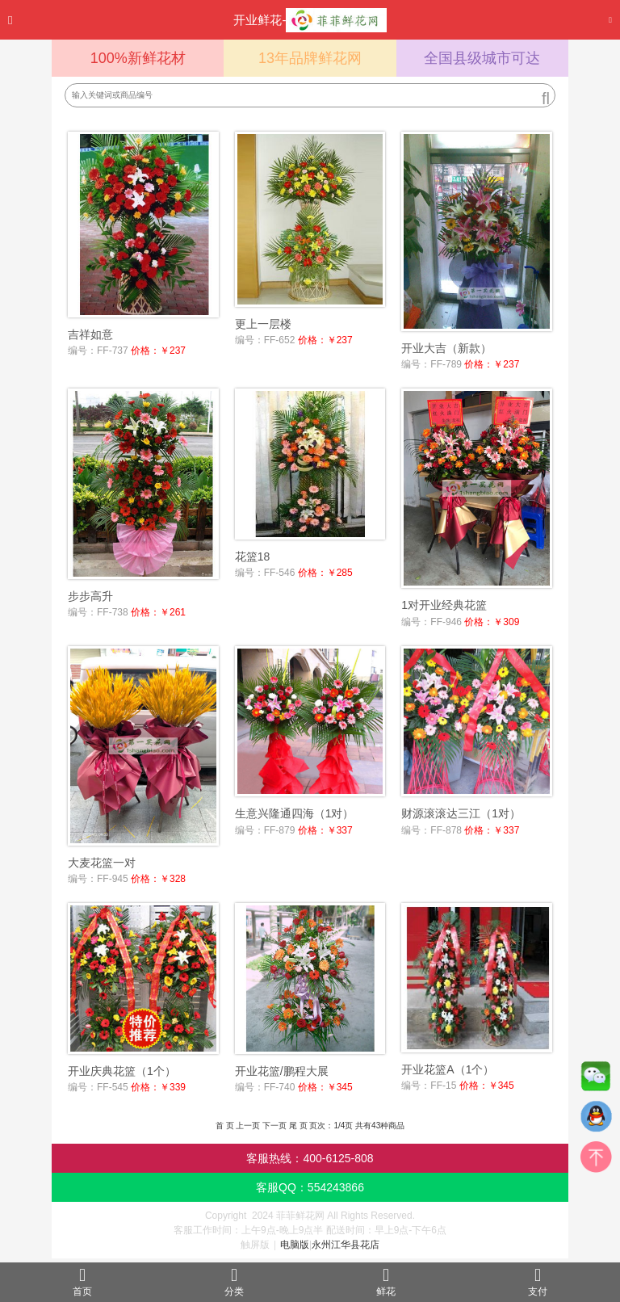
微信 (596, 1080)
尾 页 (298, 1125)
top (596, 1160)
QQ (596, 1120)
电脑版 (294, 1244)
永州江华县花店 (345, 1244)
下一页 (274, 1125)
